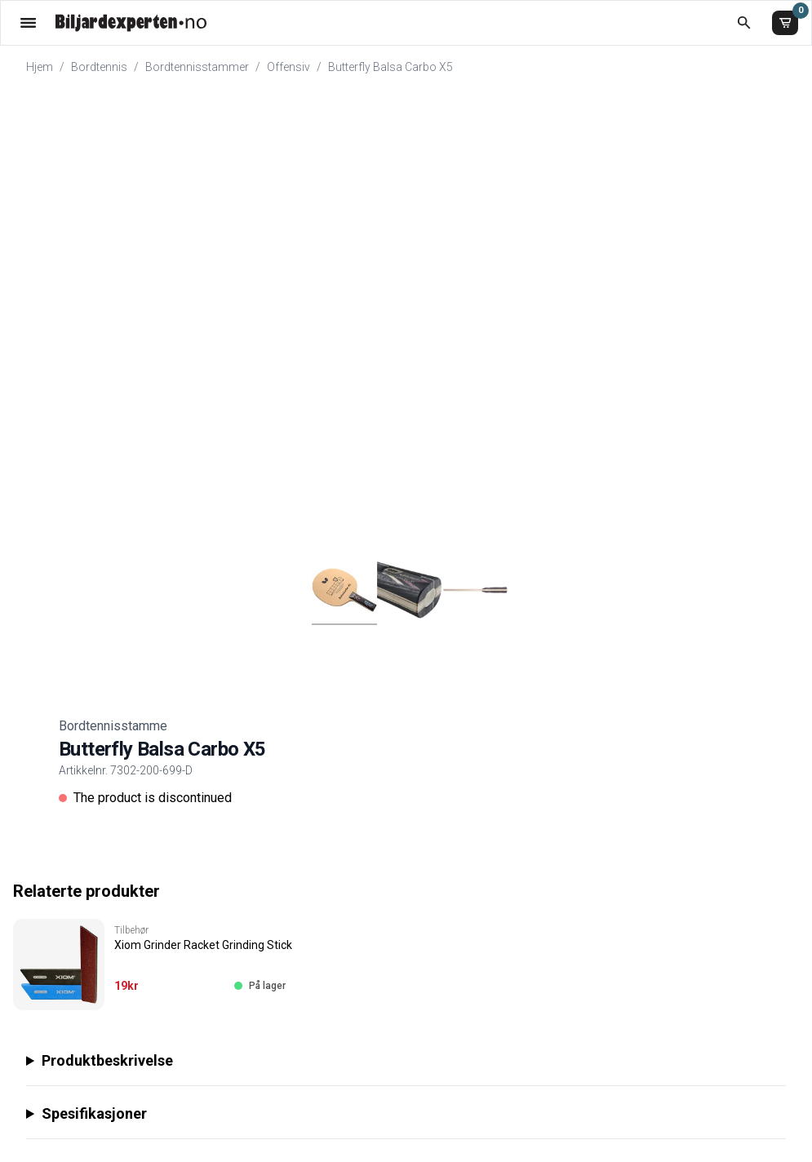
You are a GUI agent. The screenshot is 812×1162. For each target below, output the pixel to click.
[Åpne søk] (744, 22)
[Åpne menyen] (28, 22)
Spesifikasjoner (94, 1113)
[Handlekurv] (785, 23)
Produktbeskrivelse (107, 1060)
